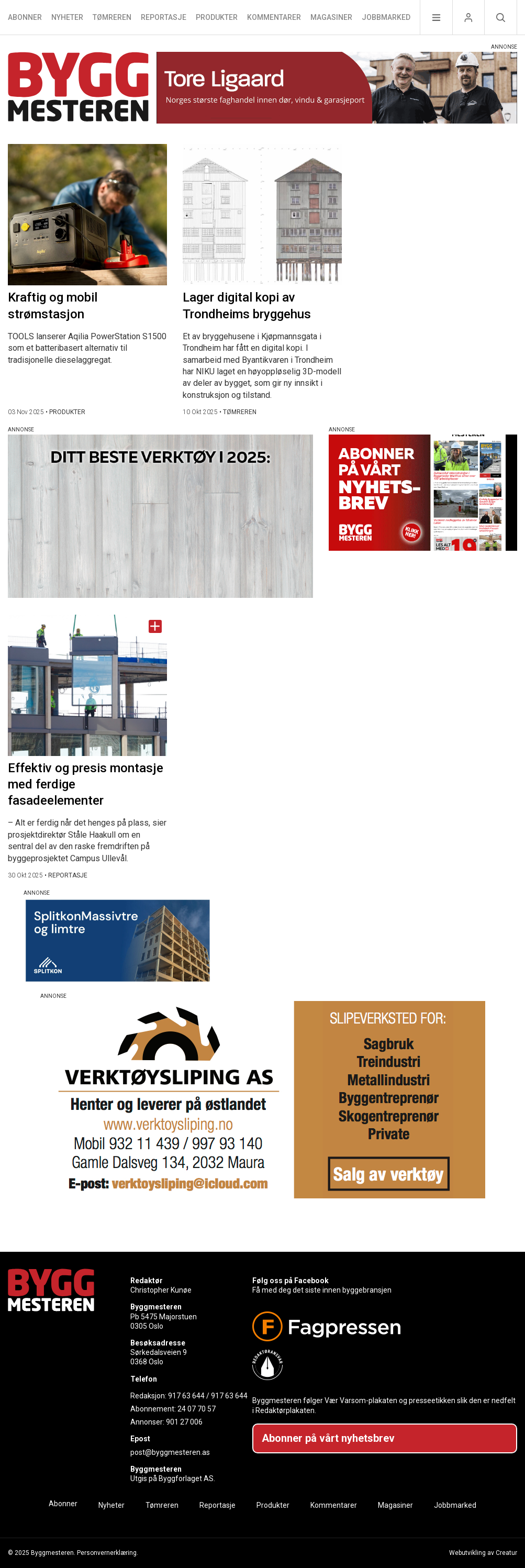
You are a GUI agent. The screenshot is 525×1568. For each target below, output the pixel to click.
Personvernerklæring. (107, 1552)
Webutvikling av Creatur (483, 1552)
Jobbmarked (386, 17)
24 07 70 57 (196, 1409)
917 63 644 (186, 1396)
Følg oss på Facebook (290, 1280)
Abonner (25, 17)
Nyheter (67, 17)
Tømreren (112, 17)
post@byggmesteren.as (170, 1452)
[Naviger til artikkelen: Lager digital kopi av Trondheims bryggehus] (262, 214)
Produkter (217, 17)
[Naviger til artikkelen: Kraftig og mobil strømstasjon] (87, 214)
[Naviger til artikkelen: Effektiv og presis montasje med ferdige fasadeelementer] (87, 685)
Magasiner (331, 17)
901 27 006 (184, 1422)
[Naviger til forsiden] (78, 88)
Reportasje (163, 17)
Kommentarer (274, 17)
